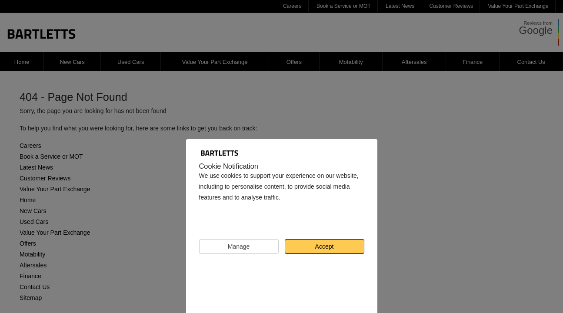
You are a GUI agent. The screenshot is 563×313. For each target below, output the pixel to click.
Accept (324, 246)
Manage (239, 246)
